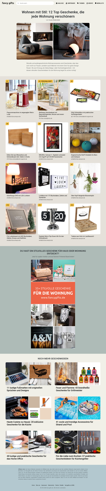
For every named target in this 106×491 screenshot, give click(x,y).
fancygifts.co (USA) (69, 485)
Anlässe (60, 3)
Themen (80, 3)
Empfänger (70, 3)
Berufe (90, 3)
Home (33, 485)
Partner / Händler (59, 485)
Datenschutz (51, 485)
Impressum (44, 485)
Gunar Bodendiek (54, 20)
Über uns (38, 485)
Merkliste (99, 3)
